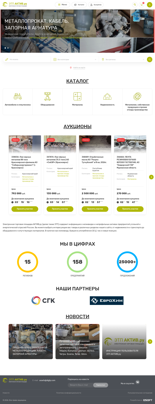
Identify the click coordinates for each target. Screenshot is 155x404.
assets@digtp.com (47, 380)
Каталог (77, 81)
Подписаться (100, 385)
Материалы (132, 179)
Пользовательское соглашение (140, 393)
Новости (77, 316)
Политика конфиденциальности (68, 393)
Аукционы (78, 126)
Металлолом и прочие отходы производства (28, 179)
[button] (5, 48)
